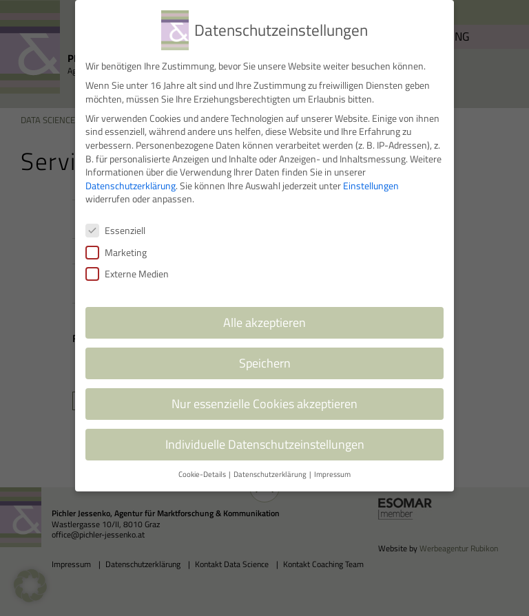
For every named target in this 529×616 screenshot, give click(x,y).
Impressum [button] (332, 465)
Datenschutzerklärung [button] (271, 465)
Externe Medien (127, 265)
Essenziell (115, 222)
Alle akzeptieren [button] (264, 314)
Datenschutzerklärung (130, 177)
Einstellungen (371, 177)
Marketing (116, 244)
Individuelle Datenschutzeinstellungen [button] (264, 436)
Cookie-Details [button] (202, 465)
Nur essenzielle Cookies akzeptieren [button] (264, 395)
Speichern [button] (265, 355)
